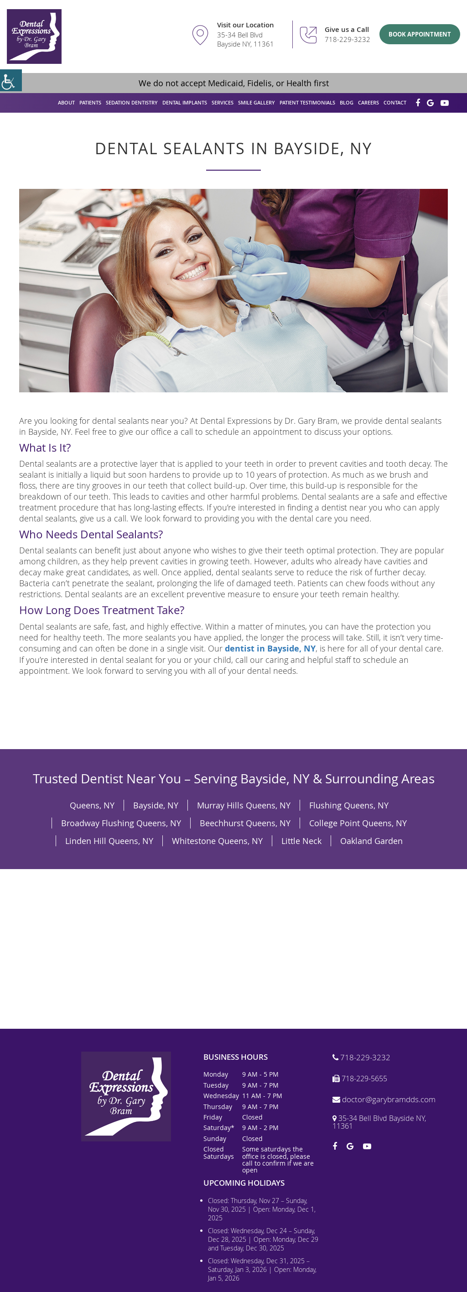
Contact (395, 102)
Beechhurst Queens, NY (245, 823)
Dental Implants (184, 102)
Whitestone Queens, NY (217, 840)
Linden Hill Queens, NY (109, 840)
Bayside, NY (155, 805)
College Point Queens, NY (358, 823)
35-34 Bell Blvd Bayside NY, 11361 (245, 39)
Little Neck (301, 840)
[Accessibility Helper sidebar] (11, 80)
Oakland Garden (371, 840)
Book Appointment (420, 34)
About (66, 102)
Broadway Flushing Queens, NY (121, 823)
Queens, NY (92, 805)
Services (223, 102)
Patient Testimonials (307, 102)
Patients (90, 102)
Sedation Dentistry (132, 102)
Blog (346, 102)
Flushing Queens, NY (349, 805)
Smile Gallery (256, 102)
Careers (368, 102)
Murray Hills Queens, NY (244, 805)
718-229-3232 (347, 39)
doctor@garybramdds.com (384, 1099)
